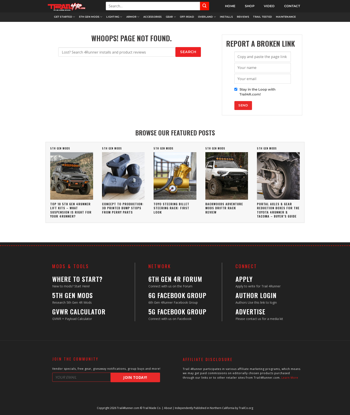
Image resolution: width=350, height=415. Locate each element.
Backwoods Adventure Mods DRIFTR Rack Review (224, 207)
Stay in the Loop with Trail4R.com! (257, 92)
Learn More (289, 378)
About (168, 408)
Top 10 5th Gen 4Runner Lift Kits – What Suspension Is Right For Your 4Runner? (71, 209)
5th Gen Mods (90, 17)
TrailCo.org (246, 408)
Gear (171, 17)
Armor (133, 17)
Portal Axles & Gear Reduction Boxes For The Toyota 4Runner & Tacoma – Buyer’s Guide (278, 209)
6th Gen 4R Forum (175, 279)
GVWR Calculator (79, 311)
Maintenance (286, 16)
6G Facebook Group (177, 295)
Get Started (64, 17)
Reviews (243, 16)
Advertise (250, 311)
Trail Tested (262, 16)
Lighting (114, 17)
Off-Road (187, 16)
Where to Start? (77, 279)
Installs (226, 16)
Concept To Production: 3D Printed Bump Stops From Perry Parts (123, 207)
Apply (244, 279)
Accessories (152, 16)
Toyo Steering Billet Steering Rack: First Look (171, 207)
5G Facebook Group (177, 311)
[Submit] (204, 6)
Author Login (256, 295)
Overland (207, 17)
